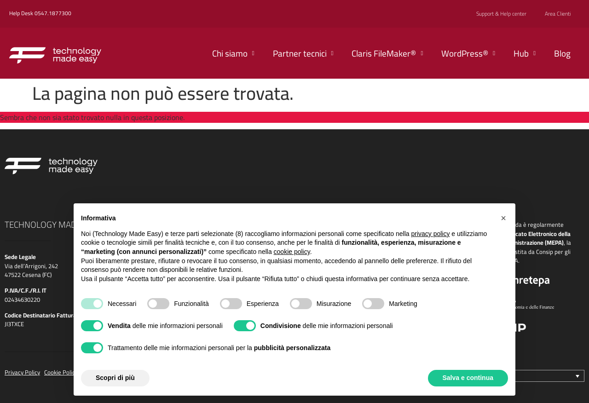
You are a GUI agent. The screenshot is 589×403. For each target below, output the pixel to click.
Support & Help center (501, 13)
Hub (525, 53)
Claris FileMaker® (387, 53)
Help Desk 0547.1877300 (40, 13)
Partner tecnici (303, 53)
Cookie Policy (61, 372)
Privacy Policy (22, 372)
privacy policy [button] (430, 233)
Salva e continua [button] (468, 377)
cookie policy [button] (292, 251)
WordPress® (468, 53)
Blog (562, 53)
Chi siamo (233, 53)
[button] (503, 218)
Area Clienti (558, 13)
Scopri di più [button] (115, 377)
